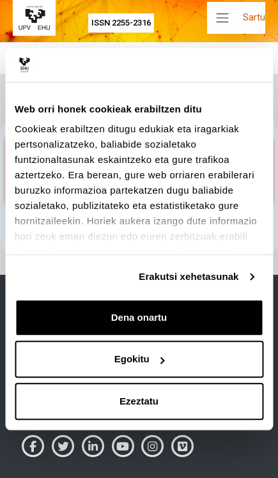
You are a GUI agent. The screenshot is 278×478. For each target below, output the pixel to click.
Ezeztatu (139, 401)
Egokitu (139, 358)
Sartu (254, 17)
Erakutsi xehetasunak (188, 276)
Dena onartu (139, 317)
